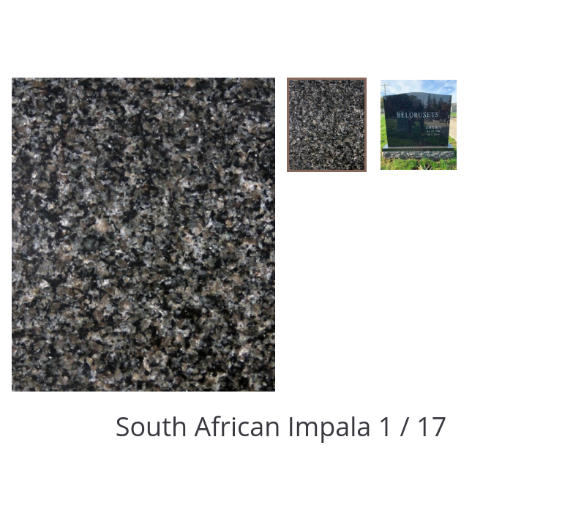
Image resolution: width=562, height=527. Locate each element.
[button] (327, 125)
